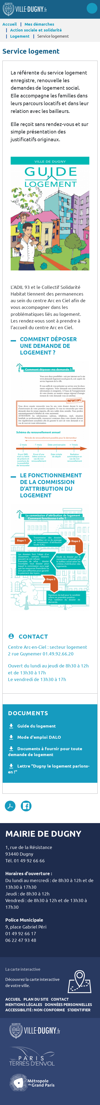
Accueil (9, 24)
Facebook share (26, 806)
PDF (10, 806)
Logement (20, 36)
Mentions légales (23, 1004)
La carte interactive (22, 969)
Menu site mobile (92, 8)
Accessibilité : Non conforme (35, 1010)
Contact (60, 999)
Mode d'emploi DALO (39, 737)
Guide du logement (36, 725)
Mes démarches (39, 24)
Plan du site (35, 999)
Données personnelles (68, 1004)
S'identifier (78, 1010)
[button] (50, 213)
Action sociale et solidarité (36, 30)
